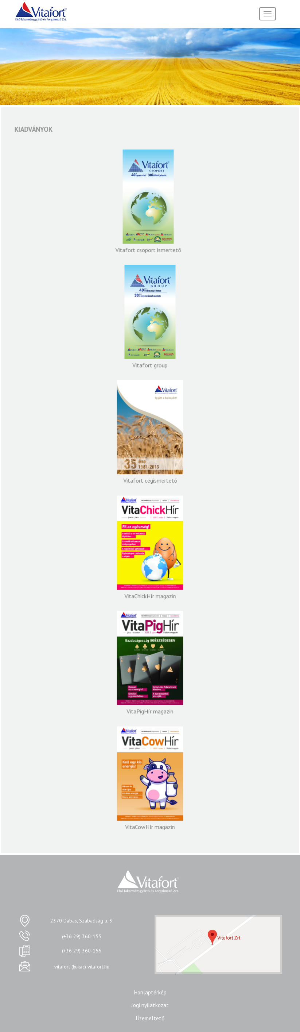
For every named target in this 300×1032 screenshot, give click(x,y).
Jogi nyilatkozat (150, 1005)
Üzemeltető (150, 1018)
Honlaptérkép (150, 992)
